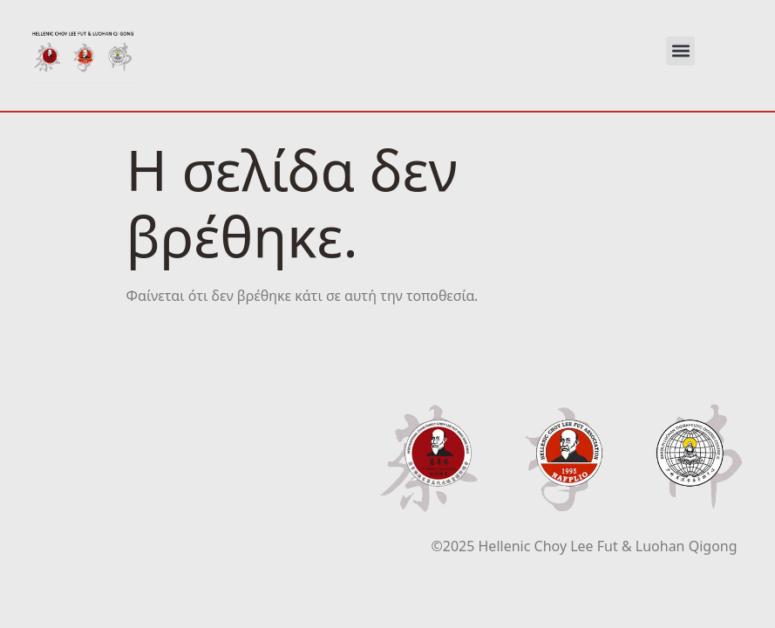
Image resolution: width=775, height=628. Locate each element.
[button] (680, 51)
